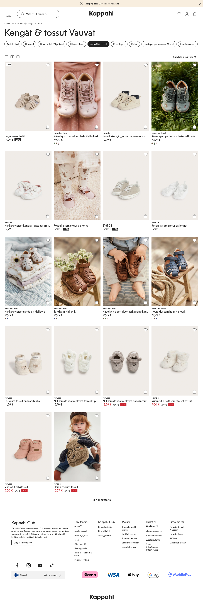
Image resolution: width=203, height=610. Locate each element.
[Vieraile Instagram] (28, 565)
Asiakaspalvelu (81, 531)
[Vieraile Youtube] (40, 565)
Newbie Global (177, 534)
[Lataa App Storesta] (24, 553)
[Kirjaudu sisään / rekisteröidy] (187, 14)
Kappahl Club (104, 531)
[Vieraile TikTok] (51, 565)
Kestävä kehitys (129, 534)
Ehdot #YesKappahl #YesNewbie (152, 547)
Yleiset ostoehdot (154, 531)
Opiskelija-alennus (178, 542)
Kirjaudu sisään (105, 527)
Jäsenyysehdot (104, 535)
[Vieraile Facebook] (17, 565)
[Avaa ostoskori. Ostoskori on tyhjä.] (195, 14)
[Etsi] (42, 14)
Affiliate (173, 538)
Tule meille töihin (129, 538)
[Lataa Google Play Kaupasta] (50, 553)
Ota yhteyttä (80, 544)
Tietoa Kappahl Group (129, 528)
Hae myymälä (80, 548)
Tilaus (77, 539)
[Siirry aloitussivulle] (101, 14)
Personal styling (81, 559)
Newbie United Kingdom (177, 528)
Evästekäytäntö (153, 539)
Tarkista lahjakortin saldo (83, 554)
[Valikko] (8, 14)
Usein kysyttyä (81, 535)
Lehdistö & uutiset (130, 542)
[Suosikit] (179, 14)
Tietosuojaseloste (154, 535)
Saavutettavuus (129, 547)
